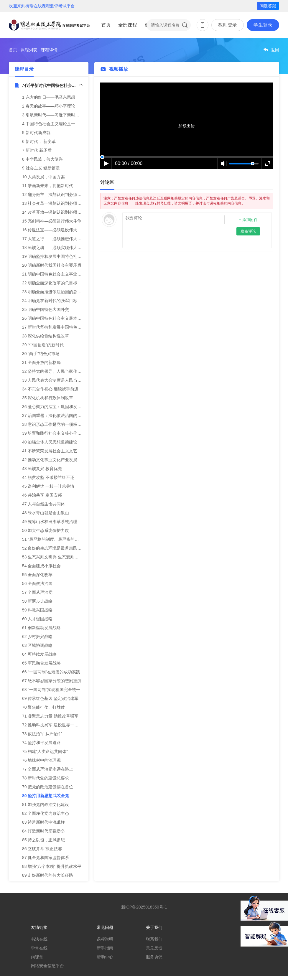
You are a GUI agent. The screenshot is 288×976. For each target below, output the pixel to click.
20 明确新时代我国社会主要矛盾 (51, 265)
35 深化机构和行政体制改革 (47, 397)
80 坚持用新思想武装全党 (45, 795)
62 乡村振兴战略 (37, 636)
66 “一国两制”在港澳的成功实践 (51, 672)
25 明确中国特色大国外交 (45, 309)
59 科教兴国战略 (37, 610)
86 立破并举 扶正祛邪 (42, 848)
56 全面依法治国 (37, 583)
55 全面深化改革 (37, 574)
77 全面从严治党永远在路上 (47, 769)
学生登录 (263, 24)
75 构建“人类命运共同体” (45, 751)
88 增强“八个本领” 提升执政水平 (51, 866)
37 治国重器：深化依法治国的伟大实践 (58, 415)
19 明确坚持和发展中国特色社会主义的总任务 (64, 256)
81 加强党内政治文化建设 (45, 804)
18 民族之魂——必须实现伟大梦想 (53, 247)
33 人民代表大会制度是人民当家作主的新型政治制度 (70, 380)
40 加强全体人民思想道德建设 (49, 442)
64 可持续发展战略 (39, 654)
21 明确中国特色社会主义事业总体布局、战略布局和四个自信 (78, 274)
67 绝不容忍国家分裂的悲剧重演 (51, 680)
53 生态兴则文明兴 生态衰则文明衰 (54, 557)
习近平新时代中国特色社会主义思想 (52, 85)
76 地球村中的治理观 (41, 760)
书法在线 (39, 939)
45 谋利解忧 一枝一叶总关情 (48, 486)
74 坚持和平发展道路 (41, 742)
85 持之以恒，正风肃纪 (43, 839)
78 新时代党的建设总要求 (45, 778)
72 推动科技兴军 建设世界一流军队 (54, 725)
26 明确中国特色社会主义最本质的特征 (58, 318)
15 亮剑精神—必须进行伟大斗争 (51, 221)
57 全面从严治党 (37, 592)
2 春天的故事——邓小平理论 (48, 106)
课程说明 (105, 939)
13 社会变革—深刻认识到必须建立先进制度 (62, 203)
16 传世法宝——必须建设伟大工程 (53, 229)
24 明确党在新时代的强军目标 (49, 300)
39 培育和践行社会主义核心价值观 (53, 433)
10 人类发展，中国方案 (43, 176)
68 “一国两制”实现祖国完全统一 (51, 689)
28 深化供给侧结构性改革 (45, 336)
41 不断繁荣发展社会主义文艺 (49, 451)
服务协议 (154, 956)
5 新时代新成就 (36, 132)
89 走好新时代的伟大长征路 (47, 875)
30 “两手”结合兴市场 (41, 353)
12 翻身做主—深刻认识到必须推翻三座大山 (62, 194)
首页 (106, 24)
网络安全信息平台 (47, 965)
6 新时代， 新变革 (39, 141)
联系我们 (154, 939)
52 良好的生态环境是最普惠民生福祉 (56, 548)
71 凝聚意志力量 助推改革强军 (50, 716)
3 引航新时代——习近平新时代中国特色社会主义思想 (71, 115)
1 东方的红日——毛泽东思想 (48, 97)
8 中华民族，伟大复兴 (42, 159)
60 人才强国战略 (37, 618)
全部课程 (127, 24)
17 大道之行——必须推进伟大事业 (53, 238)
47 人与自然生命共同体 (43, 504)
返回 (275, 49)
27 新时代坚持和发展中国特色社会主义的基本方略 (68, 327)
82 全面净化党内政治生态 (45, 813)
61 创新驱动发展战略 (41, 627)
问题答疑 (268, 6)
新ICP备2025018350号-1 (144, 907)
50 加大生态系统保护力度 (45, 530)
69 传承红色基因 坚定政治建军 (50, 698)
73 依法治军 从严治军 (42, 733)
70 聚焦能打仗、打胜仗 (43, 707)
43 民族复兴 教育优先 (42, 468)
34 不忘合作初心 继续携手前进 (50, 389)
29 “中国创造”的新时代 (43, 344)
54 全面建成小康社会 (41, 565)
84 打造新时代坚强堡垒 (43, 831)
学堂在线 (39, 948)
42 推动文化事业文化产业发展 (49, 459)
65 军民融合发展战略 (41, 663)
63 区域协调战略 (37, 645)
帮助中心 (105, 956)
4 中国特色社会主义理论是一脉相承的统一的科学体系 (71, 123)
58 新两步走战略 (37, 601)
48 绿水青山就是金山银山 (45, 512)
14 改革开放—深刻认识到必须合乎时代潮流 (62, 212)
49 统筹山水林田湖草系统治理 (49, 521)
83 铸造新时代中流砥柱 (43, 822)
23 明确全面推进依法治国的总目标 (53, 291)
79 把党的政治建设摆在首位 (47, 786)
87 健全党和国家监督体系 (45, 857)
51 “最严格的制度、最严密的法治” (53, 539)
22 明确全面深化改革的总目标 (49, 283)
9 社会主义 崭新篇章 (41, 168)
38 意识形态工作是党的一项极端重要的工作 (62, 424)
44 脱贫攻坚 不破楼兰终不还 (48, 477)
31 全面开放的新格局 (41, 362)
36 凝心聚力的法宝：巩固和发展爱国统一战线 (64, 406)
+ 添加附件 (248, 219)
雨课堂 (37, 956)
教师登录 (227, 24)
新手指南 (105, 948)
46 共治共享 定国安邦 (42, 495)
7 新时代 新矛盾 (37, 150)
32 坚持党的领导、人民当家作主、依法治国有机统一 (70, 371)
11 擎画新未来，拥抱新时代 (47, 185)
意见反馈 (154, 948)
